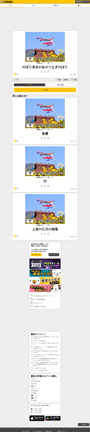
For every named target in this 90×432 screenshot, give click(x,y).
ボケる (34, 5)
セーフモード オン (36, 254)
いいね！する (36, 409)
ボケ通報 (59, 79)
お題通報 (65, 79)
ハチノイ (34, 379)
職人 (79, 5)
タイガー (34, 386)
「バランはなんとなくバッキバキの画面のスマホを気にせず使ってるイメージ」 (45, 355)
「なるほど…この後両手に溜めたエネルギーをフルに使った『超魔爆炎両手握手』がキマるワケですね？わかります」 (44, 364)
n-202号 (34, 398)
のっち (33, 388)
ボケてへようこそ (54, 254)
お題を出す (56, 5)
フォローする (36, 411)
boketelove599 (35, 381)
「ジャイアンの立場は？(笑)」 (39, 370)
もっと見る (45, 90)
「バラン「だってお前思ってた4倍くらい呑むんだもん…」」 (44, 343)
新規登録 (78, 1)
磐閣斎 (33, 393)
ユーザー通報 (73, 79)
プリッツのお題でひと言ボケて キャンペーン (45, 295)
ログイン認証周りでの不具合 (45, 306)
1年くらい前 (73, 74)
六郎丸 (33, 383)
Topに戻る (83, 424)
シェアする (16, 79)
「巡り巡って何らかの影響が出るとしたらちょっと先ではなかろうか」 (45, 337)
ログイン (86, 1)
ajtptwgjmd (34, 391)
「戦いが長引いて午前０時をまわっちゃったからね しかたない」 (45, 351)
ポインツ (34, 395)
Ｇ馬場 (33, 400)
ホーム (11, 5)
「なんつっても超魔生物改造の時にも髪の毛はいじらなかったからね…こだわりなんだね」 (45, 359)
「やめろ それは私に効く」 (39, 341)
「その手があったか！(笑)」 (39, 368)
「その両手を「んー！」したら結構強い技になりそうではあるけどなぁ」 (45, 347)
